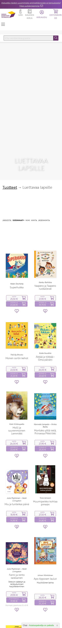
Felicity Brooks (17, 317)
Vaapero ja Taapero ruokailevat (45, 249)
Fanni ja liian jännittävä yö (45, 621)
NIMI (28, 182)
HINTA (34, 182)
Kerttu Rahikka (45, 244)
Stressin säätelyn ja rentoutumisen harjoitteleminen (16, 546)
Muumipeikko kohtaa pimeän (45, 465)
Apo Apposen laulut (45, 540)
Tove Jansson (45, 460)
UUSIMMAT (18, 182)
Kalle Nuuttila (45, 315)
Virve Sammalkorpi (17, 619)
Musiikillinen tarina (45, 545)
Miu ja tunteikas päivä (17, 466)
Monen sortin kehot (16, 320)
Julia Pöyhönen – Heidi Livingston (17, 461)
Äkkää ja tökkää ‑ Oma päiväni (45, 320)
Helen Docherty (16, 246)
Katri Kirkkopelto (16, 386)
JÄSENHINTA (44, 182)
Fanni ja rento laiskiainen (17, 538)
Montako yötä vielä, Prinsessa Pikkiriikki (45, 394)
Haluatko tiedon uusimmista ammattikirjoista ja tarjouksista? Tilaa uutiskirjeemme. (31, 4)
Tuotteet (10, 149)
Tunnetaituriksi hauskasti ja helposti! (17, 624)
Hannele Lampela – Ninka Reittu (45, 387)
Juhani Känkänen (45, 537)
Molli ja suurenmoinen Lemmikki (16, 392)
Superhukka (17, 249)
